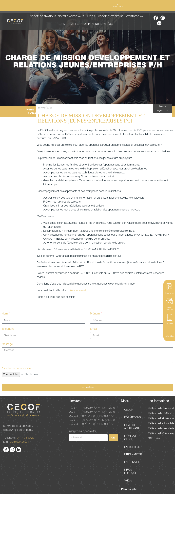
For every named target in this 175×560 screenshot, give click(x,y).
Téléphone (8, 328)
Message (7, 344)
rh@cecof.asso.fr (77, 290)
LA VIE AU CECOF (96, 17)
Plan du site (129, 489)
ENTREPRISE (116, 17)
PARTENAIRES (70, 24)
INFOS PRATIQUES (91, 24)
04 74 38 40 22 (25, 437)
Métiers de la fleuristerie (161, 428)
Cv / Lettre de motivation (17, 368)
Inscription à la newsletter (82, 431)
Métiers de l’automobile (161, 423)
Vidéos (108, 24)
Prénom (95, 313)
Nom (5, 313)
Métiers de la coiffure (159, 414)
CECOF (34, 17)
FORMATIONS (48, 17)
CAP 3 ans (154, 438)
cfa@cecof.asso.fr (19, 441)
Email (93, 328)
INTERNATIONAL (134, 17)
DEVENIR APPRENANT (71, 17)
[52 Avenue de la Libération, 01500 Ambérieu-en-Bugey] (87, 527)
